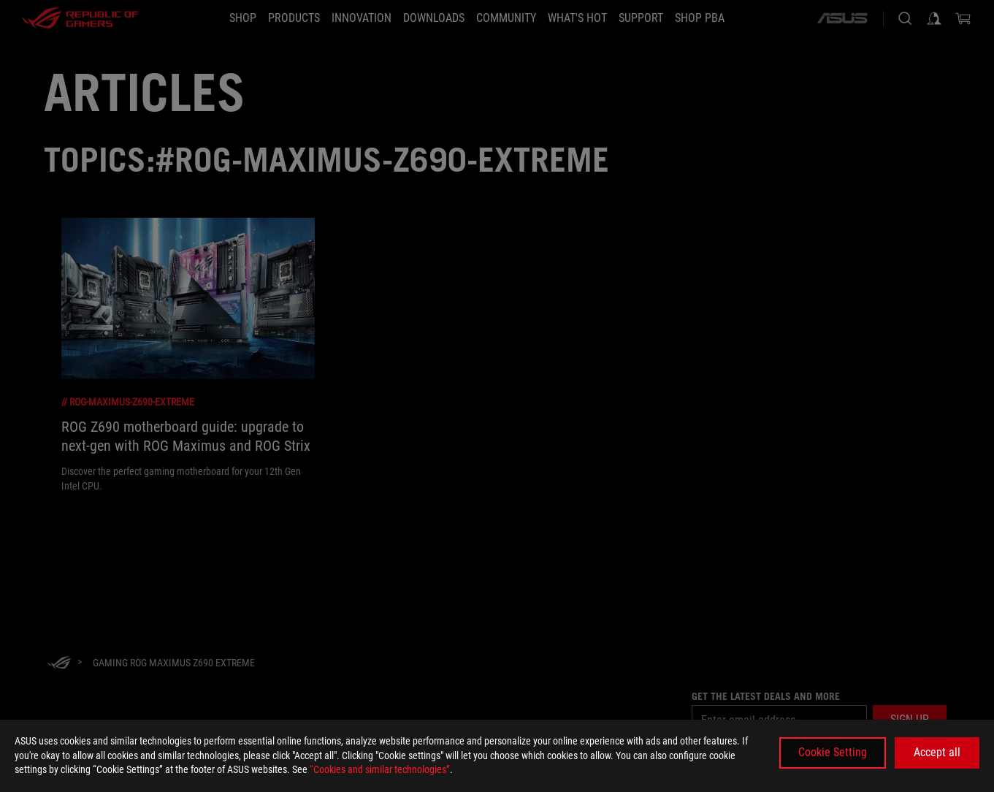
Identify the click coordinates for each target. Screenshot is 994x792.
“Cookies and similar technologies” (380, 769)
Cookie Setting (832, 752)
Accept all (937, 752)
